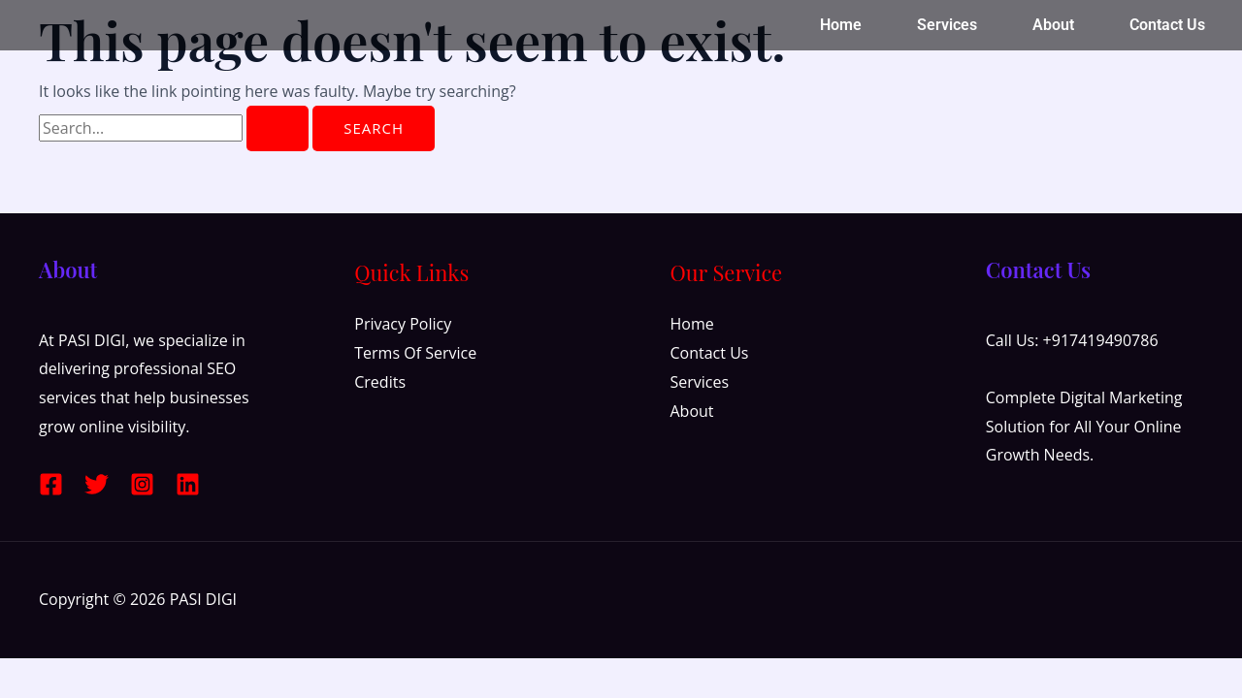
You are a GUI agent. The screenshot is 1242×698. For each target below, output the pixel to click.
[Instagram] (142, 484)
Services (947, 25)
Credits (380, 382)
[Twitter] (96, 484)
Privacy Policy (402, 323)
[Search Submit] (277, 128)
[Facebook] (51, 484)
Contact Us (1167, 25)
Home (841, 25)
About (1053, 25)
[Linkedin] (188, 484)
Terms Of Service (415, 353)
